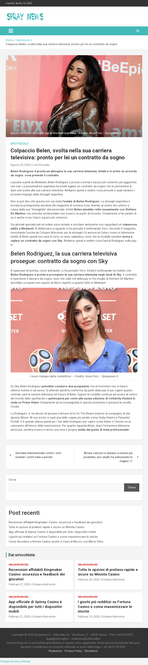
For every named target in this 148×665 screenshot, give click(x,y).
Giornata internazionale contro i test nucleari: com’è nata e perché (38, 455)
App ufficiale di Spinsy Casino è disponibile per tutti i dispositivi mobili (52, 532)
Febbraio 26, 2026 (88, 579)
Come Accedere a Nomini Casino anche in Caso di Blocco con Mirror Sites (56, 541)
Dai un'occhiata (21, 555)
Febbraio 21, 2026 (19, 616)
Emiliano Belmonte (44, 584)
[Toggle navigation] (11, 30)
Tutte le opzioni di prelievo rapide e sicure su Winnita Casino (46, 527)
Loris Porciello (41, 164)
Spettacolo (20, 143)
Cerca (12, 479)
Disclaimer (91, 651)
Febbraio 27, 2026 (19, 584)
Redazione (55, 651)
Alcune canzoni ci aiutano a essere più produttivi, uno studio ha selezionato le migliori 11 (108, 457)
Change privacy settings (15, 661)
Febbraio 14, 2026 (88, 616)
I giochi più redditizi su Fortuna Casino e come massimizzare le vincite (53, 536)
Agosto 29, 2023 (20, 164)
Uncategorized (18, 564)
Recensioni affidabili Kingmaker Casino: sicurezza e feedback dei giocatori (55, 522)
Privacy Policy (73, 651)
